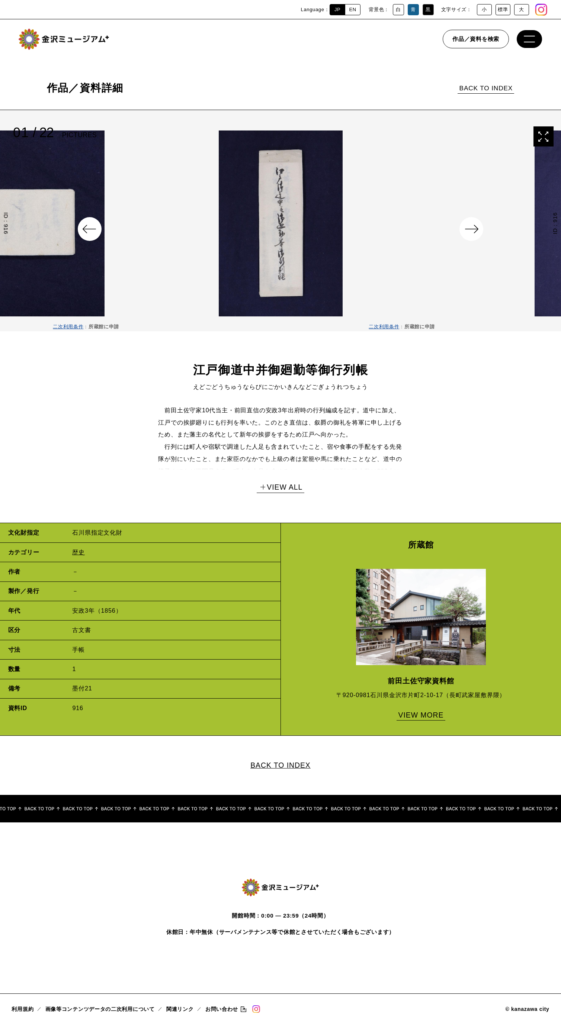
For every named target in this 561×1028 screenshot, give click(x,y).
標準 (503, 9)
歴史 (78, 552)
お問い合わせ (221, 1012)
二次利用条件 (68, 326)
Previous (90, 229)
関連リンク (180, 1012)
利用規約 (22, 1012)
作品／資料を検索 (475, 42)
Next (471, 229)
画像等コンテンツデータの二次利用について (100, 1012)
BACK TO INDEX (486, 88)
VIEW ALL (284, 487)
